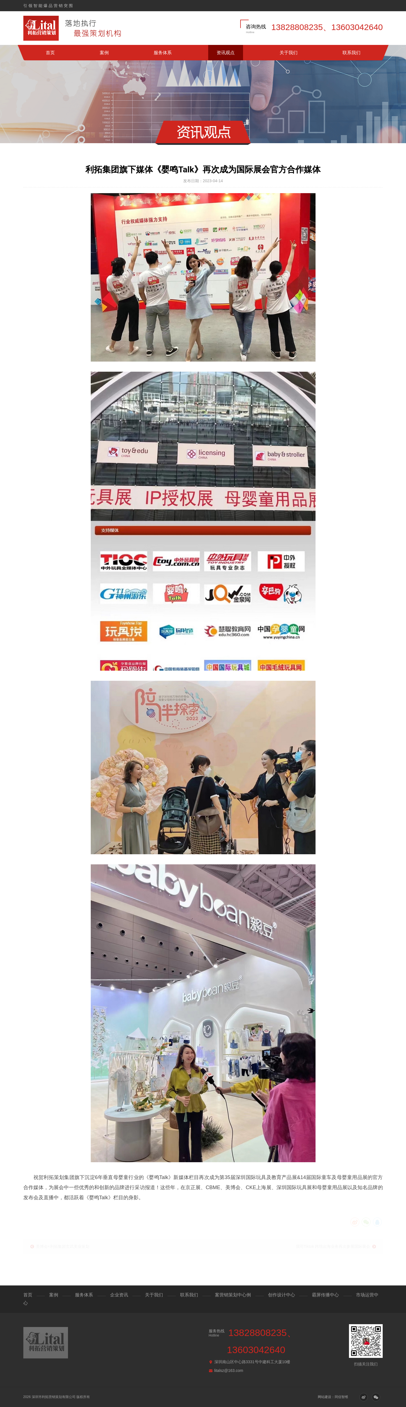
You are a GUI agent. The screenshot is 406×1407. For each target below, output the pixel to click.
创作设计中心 (281, 1294)
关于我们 (289, 52)
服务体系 (163, 52)
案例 (104, 52)
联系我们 (351, 52)
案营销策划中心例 (233, 1294)
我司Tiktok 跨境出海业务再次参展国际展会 (333, 1244)
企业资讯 (119, 1294)
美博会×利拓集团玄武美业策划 (62, 1244)
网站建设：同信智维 (333, 1397)
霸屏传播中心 (325, 1294)
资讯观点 (226, 52)
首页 (50, 52)
